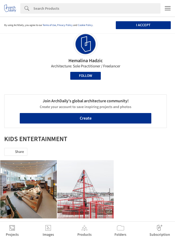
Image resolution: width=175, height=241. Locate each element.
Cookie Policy (85, 25)
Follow (85, 75)
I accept (143, 25)
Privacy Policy (65, 25)
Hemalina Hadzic (85, 60)
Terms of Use (49, 25)
